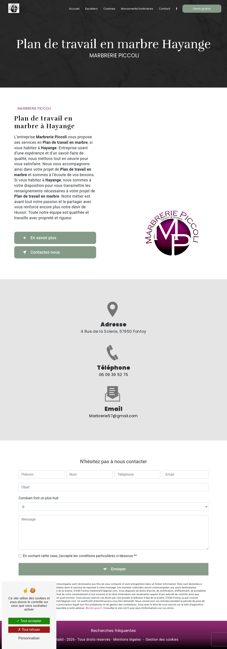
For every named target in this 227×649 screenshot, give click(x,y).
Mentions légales (127, 639)
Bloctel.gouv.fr (94, 590)
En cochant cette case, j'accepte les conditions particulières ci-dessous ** (80, 538)
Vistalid (57, 639)
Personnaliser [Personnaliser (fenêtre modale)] (29, 638)
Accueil (74, 9)
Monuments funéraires (137, 9)
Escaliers (91, 9)
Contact (164, 9)
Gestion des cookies (162, 639)
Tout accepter (29, 621)
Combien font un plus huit (39, 480)
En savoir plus (39, 238)
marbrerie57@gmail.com (113, 398)
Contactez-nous (40, 252)
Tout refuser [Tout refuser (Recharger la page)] (29, 629)
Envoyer (118, 551)
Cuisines (109, 9)
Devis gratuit (202, 9)
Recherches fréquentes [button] (113, 630)
